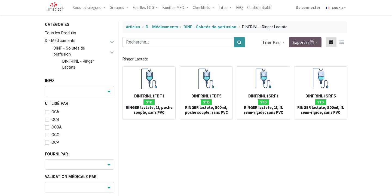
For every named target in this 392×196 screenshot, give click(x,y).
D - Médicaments (60, 40)
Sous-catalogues (87, 7)
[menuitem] (239, 7)
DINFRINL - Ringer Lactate (78, 64)
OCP (55, 142)
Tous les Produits (60, 32)
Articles (133, 27)
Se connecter (308, 7)
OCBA (56, 127)
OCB (55, 119)
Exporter (304, 42)
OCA (55, 111)
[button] (283, 42)
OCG (55, 134)
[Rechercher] (239, 42)
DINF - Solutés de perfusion (69, 51)
